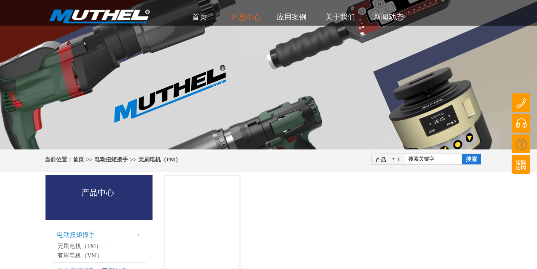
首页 (78, 160)
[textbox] (433, 159)
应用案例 (292, 17)
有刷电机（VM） (80, 255)
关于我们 (340, 17)
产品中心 (246, 17)
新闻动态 (388, 17)
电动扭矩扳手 (111, 160)
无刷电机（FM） (159, 160)
